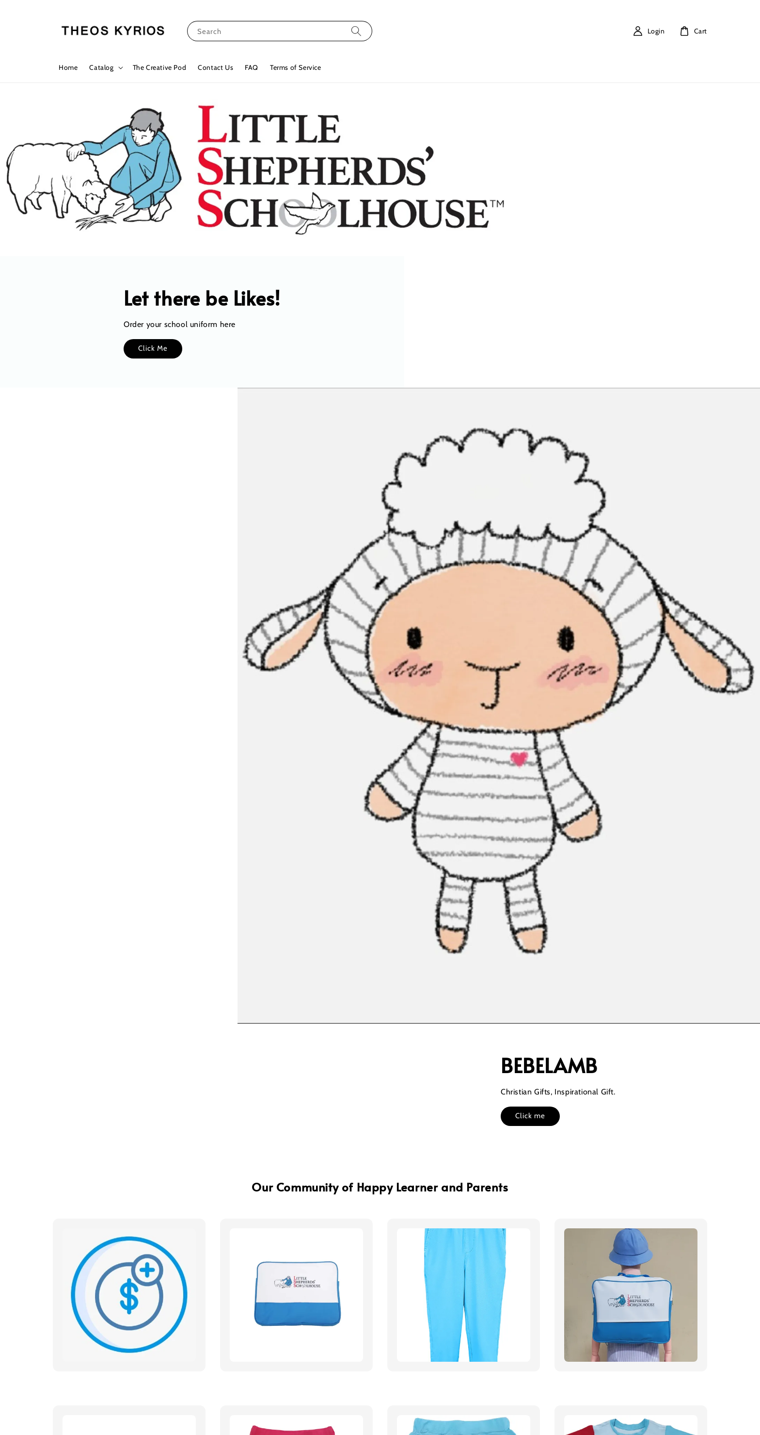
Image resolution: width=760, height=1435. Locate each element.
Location (401, 1293)
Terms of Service (295, 67)
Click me (124, 538)
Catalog (101, 67)
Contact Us (215, 67)
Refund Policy (430, 1415)
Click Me (559, 184)
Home (68, 67)
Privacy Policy (384, 1415)
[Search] (356, 30)
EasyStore (432, 1397)
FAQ (251, 67)
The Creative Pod (160, 67)
